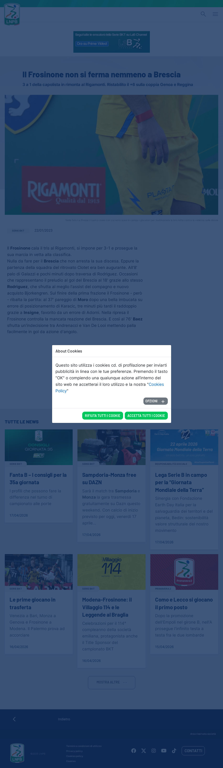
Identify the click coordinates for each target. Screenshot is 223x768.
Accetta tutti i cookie (146, 405)
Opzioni (151, 390)
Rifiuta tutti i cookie (102, 405)
